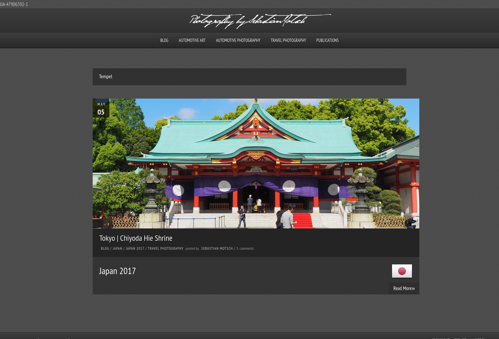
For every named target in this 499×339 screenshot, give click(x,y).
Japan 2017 (135, 248)
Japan (117, 248)
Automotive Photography (238, 40)
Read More (404, 288)
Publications (327, 40)
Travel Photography (288, 40)
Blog (164, 40)
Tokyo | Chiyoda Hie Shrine (135, 238)
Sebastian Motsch (217, 248)
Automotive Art (192, 40)
